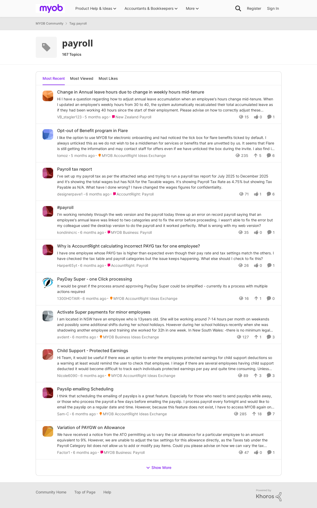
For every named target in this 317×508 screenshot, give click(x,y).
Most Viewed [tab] (81, 78)
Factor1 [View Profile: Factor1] (63, 452)
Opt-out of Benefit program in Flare (92, 130)
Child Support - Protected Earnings (92, 350)
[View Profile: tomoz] (48, 134)
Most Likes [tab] (108, 78)
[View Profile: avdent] (48, 316)
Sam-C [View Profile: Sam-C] (63, 414)
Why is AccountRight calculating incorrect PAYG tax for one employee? (128, 246)
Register (254, 8)
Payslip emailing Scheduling (85, 389)
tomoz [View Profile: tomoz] (62, 155)
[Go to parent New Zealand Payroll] (130, 117)
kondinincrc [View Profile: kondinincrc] (67, 232)
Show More (158, 467)
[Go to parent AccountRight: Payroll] (132, 194)
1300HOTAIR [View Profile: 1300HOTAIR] (68, 298)
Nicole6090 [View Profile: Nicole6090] (67, 375)
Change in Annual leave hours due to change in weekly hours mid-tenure (130, 92)
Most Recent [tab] (54, 78)
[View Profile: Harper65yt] (48, 250)
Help (107, 492)
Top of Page (84, 492)
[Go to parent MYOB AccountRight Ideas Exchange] (131, 155)
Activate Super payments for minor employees (103, 312)
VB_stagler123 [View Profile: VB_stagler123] (69, 117)
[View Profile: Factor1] (48, 431)
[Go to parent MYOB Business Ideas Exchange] (128, 337)
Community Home (51, 492)
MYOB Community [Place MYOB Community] (49, 23)
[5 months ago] (95, 117)
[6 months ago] (96, 194)
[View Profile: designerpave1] (48, 173)
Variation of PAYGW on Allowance (91, 427)
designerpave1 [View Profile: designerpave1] (70, 194)
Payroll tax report (74, 169)
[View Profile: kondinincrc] (48, 211)
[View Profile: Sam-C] (48, 393)
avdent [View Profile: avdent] (63, 337)
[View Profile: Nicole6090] (48, 354)
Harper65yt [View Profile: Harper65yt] (67, 265)
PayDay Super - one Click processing (94, 279)
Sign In (273, 8)
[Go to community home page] (50, 8)
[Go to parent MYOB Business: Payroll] (128, 232)
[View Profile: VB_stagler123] (48, 96)
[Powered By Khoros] (269, 495)
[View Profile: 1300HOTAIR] (48, 283)
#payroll (65, 207)
